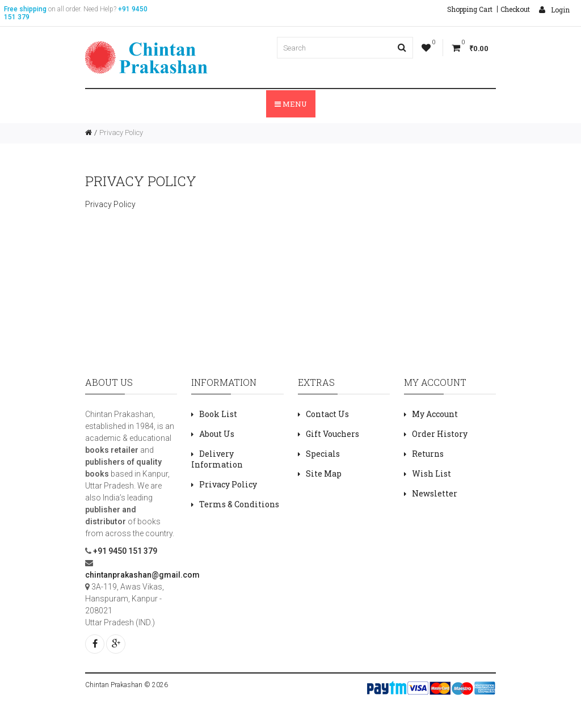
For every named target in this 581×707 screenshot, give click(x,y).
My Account (435, 414)
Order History (440, 433)
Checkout (515, 9)
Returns (428, 453)
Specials (323, 453)
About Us (216, 433)
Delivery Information (217, 459)
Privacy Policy (121, 132)
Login (554, 9)
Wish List (431, 473)
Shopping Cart (469, 9)
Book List (218, 414)
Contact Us (327, 414)
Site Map (324, 473)
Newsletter (434, 493)
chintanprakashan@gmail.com (142, 574)
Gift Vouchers (332, 433)
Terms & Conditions (239, 504)
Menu (291, 104)
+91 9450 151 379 (124, 551)
